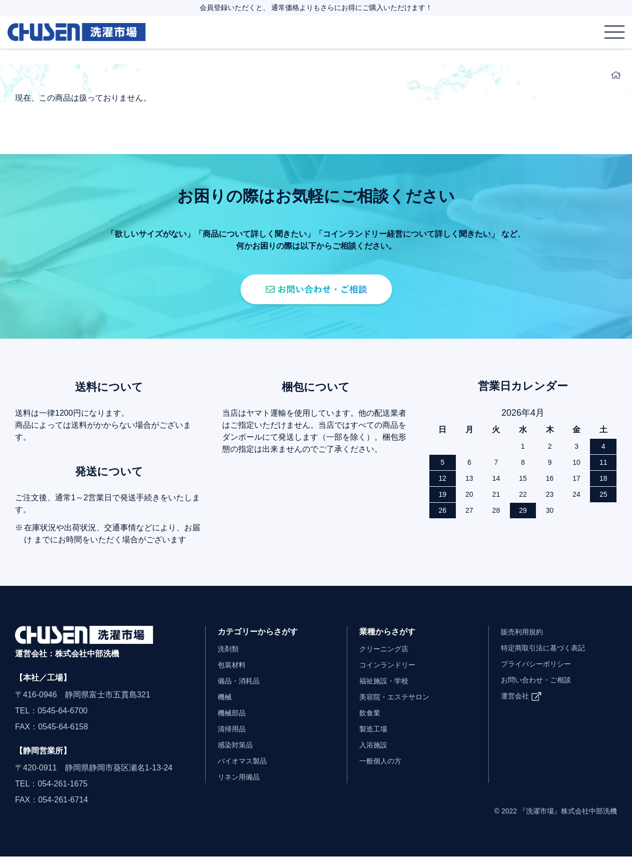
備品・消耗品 (242, 691)
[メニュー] (614, 32)
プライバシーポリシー (541, 674)
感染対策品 (238, 755)
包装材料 (234, 675)
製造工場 (375, 739)
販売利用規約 (525, 642)
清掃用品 (234, 739)
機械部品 (234, 723)
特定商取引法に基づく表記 (549, 658)
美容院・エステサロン (399, 707)
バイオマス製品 (246, 771)
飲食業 (371, 723)
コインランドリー (391, 675)
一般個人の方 (383, 771)
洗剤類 (230, 659)
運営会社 (517, 706)
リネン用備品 (242, 787)
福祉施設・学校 (387, 691)
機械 (226, 707)
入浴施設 (375, 755)
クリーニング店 (387, 659)
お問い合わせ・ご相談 (541, 690)
